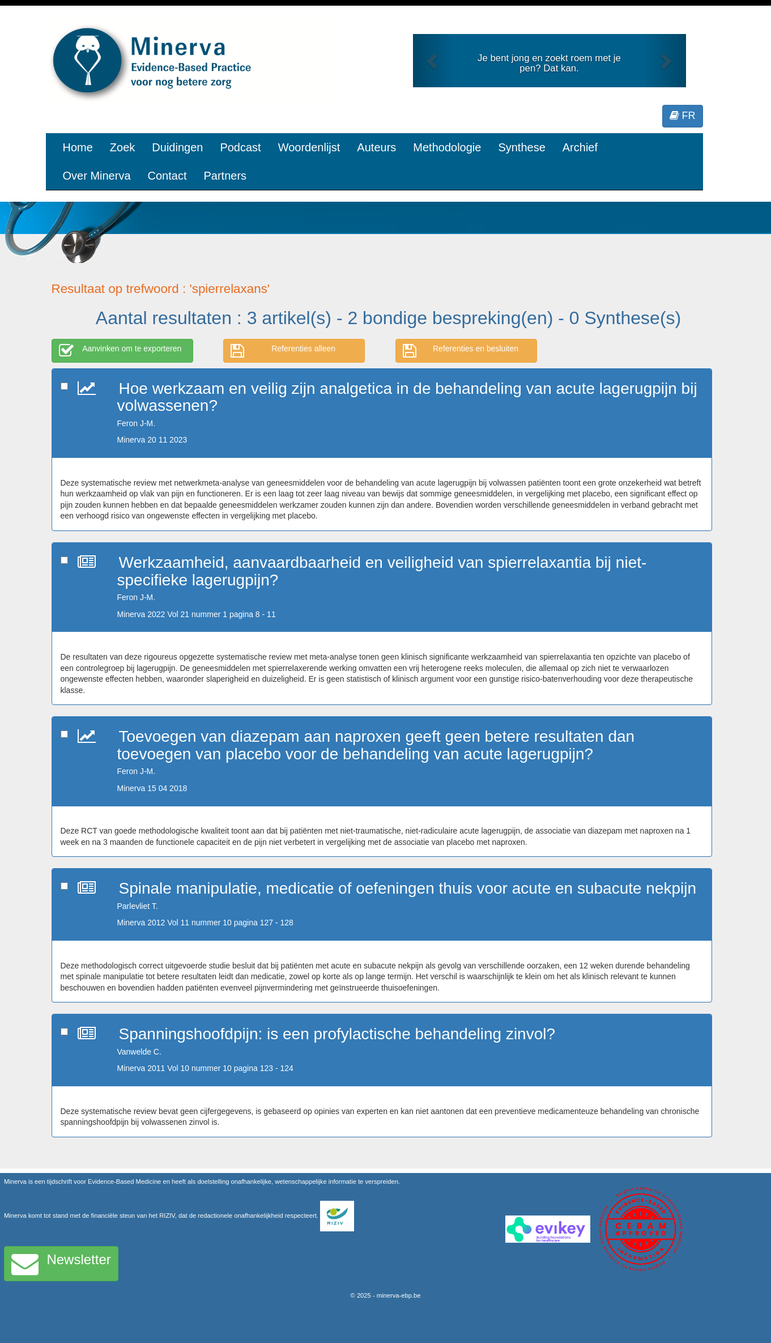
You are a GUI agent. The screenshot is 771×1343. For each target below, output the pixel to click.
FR (683, 115)
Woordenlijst (309, 147)
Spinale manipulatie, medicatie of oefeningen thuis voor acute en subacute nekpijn (408, 888)
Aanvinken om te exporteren (120, 351)
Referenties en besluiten (460, 351)
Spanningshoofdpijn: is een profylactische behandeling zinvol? (337, 1034)
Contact (167, 175)
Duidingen (177, 147)
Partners (224, 175)
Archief (580, 147)
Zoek (122, 147)
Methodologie (447, 147)
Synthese (521, 147)
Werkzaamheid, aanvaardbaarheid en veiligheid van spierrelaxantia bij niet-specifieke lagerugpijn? (382, 571)
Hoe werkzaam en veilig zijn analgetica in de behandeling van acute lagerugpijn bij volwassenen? (407, 397)
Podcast (240, 147)
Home (78, 147)
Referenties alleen (283, 351)
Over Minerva (97, 175)
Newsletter (61, 1263)
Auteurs (376, 147)
